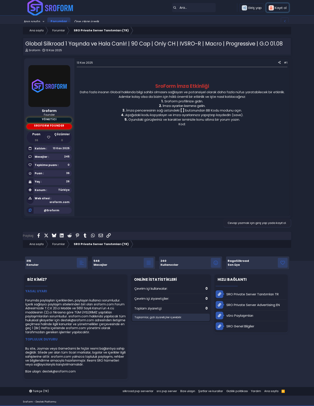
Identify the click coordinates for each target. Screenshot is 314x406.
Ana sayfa (32, 21)
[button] (44, 21)
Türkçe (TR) (39, 391)
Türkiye (64, 190)
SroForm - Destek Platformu (39, 401)
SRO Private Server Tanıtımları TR (247, 294)
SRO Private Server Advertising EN (248, 305)
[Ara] (194, 7)
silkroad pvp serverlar (138, 391)
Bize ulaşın (187, 391)
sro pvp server (167, 391)
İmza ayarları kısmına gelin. (184, 105)
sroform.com (59, 202)
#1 (285, 63)
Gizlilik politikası (237, 391)
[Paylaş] (279, 62)
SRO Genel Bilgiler (235, 326)
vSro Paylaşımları (234, 315)
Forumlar (59, 21)
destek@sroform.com (77, 320)
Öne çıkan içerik (86, 21)
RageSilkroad (238, 261)
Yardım (256, 391)
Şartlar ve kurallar (210, 391)
